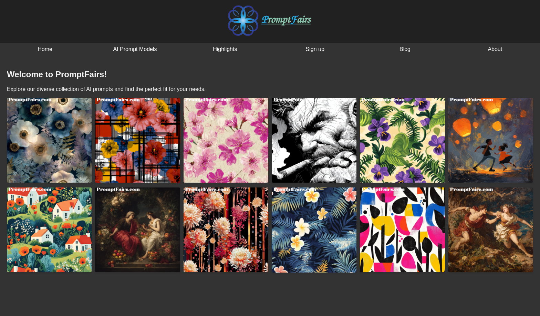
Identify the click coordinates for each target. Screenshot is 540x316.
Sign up (315, 49)
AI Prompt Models (135, 49)
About (495, 49)
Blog (405, 49)
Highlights (225, 49)
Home (45, 49)
